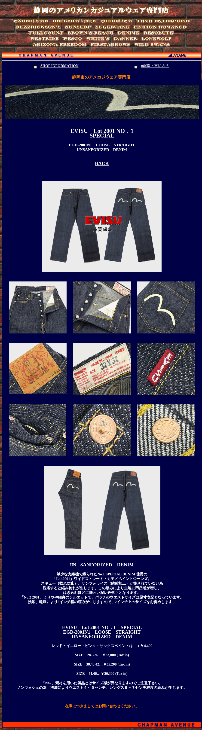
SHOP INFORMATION (59, 66)
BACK (102, 163)
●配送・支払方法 (155, 66)
